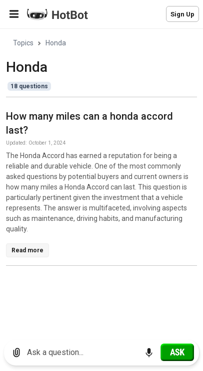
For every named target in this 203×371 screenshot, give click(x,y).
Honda (56, 43)
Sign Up (182, 14)
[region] (101, 181)
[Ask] (177, 352)
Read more (28, 250)
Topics (23, 43)
